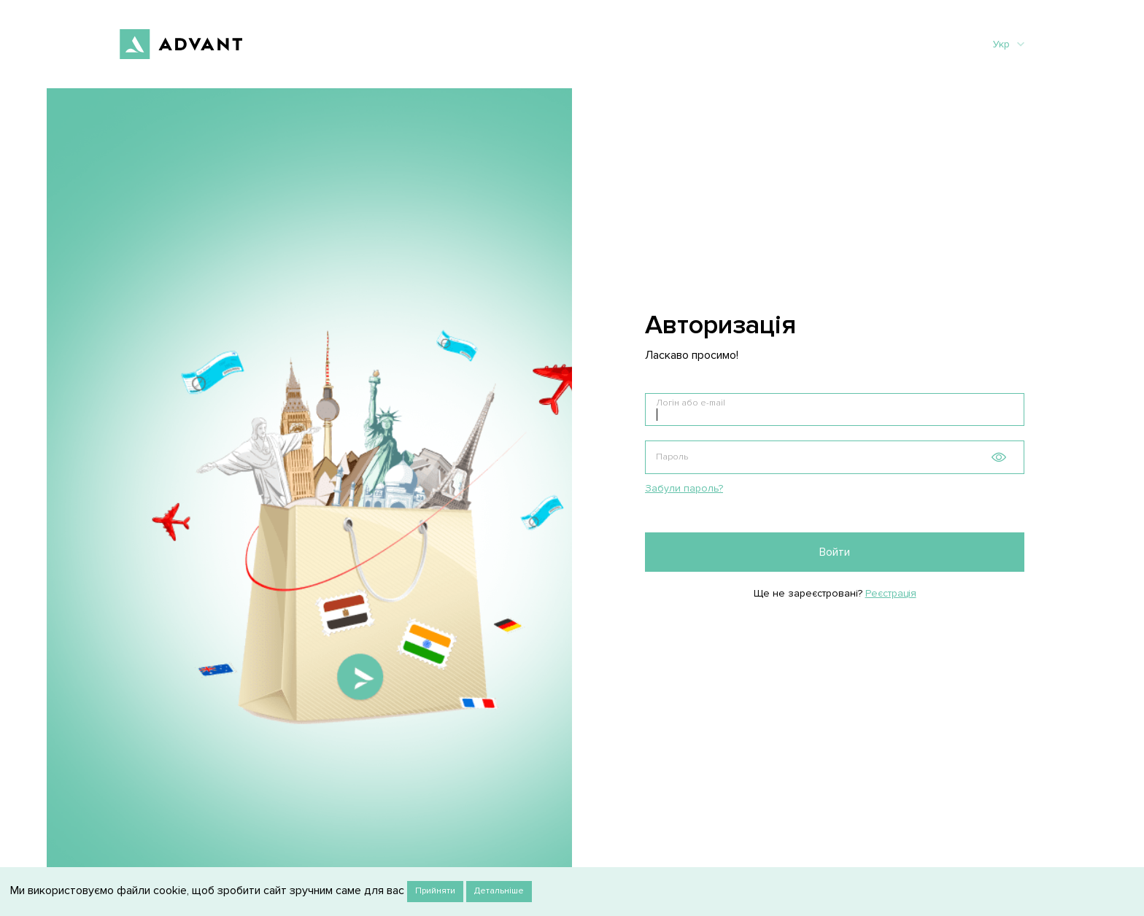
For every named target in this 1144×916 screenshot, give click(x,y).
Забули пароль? (684, 488)
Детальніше (499, 890)
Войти (834, 552)
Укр (1008, 44)
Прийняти (435, 890)
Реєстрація (890, 593)
